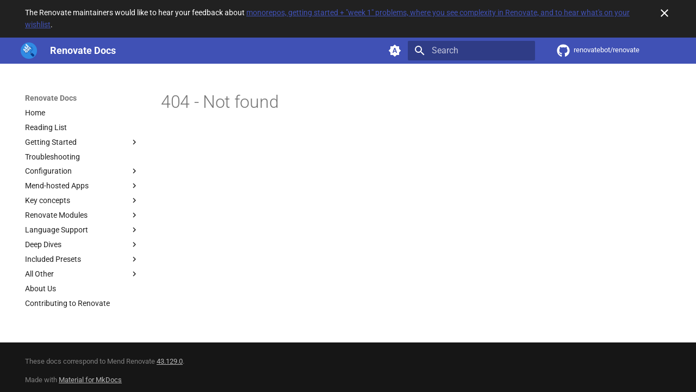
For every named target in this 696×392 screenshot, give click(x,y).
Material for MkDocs (90, 380)
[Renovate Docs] (29, 50)
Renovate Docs (51, 98)
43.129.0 (170, 361)
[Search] (471, 50)
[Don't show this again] (664, 13)
